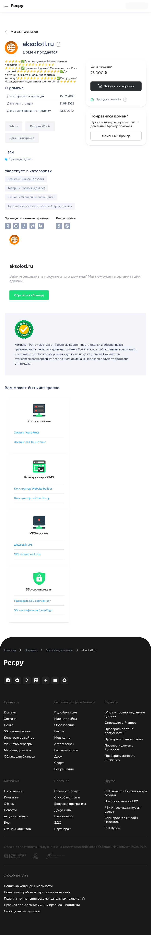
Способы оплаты (67, 797)
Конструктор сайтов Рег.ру (31, 498)
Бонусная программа (70, 804)
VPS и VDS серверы (18, 744)
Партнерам (62, 829)
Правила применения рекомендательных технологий (44, 898)
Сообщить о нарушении (22, 911)
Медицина (62, 737)
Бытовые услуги (66, 750)
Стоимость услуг (66, 791)
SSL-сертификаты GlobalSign (33, 610)
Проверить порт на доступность (119, 731)
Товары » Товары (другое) (26, 188)
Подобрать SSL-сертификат (32, 600)
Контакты (11, 797)
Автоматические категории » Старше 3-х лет (39, 206)
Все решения (64, 769)
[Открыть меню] (6, 6)
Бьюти (59, 731)
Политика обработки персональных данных (37, 892)
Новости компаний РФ (121, 801)
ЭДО (57, 822)
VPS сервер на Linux (27, 554)
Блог (7, 822)
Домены (10, 712)
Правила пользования (20, 905)
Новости (10, 810)
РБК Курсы (112, 828)
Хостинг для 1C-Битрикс (30, 442)
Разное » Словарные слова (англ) (31, 197)
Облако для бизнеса (19, 756)
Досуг (58, 756)
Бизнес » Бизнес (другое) (25, 179)
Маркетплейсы (65, 719)
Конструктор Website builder (33, 488)
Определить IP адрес (120, 722)
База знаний (63, 816)
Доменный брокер (116, 136)
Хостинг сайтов (39, 421)
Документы (63, 810)
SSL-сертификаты (39, 589)
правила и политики (64, 905)
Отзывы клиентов (17, 829)
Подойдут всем (65, 712)
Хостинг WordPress (26, 432)
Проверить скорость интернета (120, 757)
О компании (13, 791)
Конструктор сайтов (19, 737)
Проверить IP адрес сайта (124, 739)
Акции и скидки (16, 816)
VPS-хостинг (39, 533)
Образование (64, 725)
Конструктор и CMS (39, 477)
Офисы (9, 804)
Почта (8, 725)
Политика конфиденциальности (28, 886)
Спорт (59, 763)
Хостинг (10, 719)
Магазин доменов (24, 31)
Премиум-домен (19, 159)
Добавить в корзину (119, 86)
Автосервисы (64, 744)
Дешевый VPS (23, 544)
